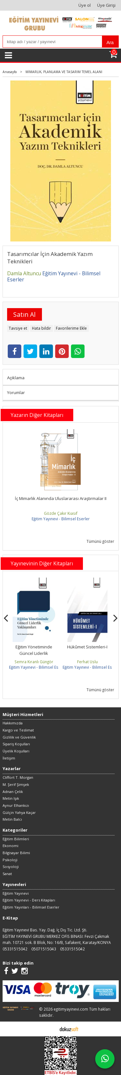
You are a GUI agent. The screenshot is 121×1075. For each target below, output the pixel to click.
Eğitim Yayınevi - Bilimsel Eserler (61, 518)
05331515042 (15, 948)
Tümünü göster (100, 541)
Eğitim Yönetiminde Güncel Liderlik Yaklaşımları (33, 653)
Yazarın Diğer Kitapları (37, 415)
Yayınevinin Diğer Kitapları (42, 563)
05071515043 (43, 948)
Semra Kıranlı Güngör (34, 661)
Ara (110, 42)
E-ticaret (50, 1029)
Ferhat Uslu (87, 661)
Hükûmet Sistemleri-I (87, 647)
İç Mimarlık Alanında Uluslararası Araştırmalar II (60, 498)
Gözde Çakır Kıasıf (60, 513)
